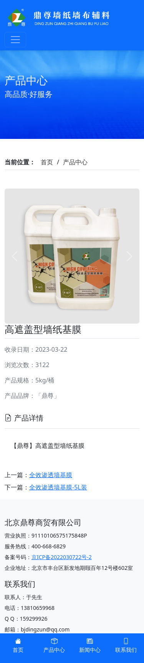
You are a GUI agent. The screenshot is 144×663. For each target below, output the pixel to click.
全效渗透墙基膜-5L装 (58, 487)
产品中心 (75, 162)
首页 (47, 162)
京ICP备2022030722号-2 (61, 557)
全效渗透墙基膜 (50, 475)
